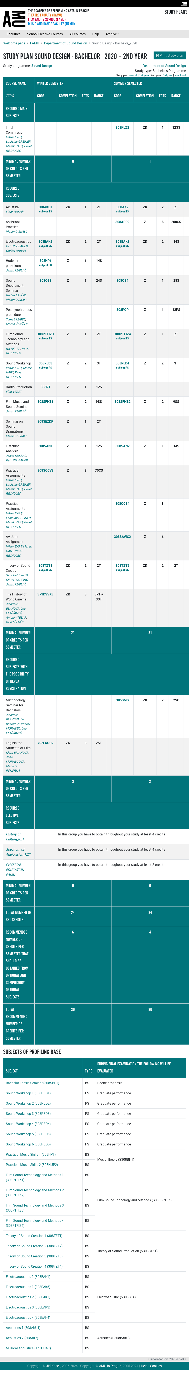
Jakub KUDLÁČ (16, 270)
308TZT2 (122, 565)
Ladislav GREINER (18, 141)
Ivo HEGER (13, 349)
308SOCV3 (46, 470)
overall (133, 75)
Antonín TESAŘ (16, 617)
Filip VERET (13, 392)
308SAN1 (45, 446)
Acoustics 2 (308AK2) (22, 1338)
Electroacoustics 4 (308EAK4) (28, 1317)
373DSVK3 (45, 594)
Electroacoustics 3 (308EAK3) (28, 1307)
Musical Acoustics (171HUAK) (28, 1348)
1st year (144, 75)
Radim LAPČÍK (16, 295)
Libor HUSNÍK (15, 212)
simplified (180, 75)
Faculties (13, 34)
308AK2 (122, 207)
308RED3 (45, 363)
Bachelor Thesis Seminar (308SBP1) (32, 1083)
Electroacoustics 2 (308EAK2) (28, 1297)
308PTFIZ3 (45, 334)
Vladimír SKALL (16, 232)
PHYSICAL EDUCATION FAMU (15, 869)
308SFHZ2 (122, 401)
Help (95, 34)
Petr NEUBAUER (17, 246)
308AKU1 (45, 207)
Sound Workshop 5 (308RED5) (28, 1134)
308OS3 (45, 280)
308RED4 (122, 363)
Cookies (156, 1366)
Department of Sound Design (65, 43)
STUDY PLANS (176, 12)
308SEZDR (45, 421)
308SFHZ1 (45, 401)
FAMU (34, 43)
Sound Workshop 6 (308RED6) (28, 1144)
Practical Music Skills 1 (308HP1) (31, 1154)
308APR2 (122, 222)
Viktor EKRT (13, 137)
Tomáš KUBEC (15, 319)
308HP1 (45, 260)
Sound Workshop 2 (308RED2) (28, 1103)
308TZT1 (45, 565)
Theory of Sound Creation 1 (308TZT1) (34, 1235)
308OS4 (122, 280)
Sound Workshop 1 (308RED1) (28, 1093)
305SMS (122, 700)
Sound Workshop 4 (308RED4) (28, 1123)
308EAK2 (45, 241)
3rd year (168, 75)
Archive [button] (111, 34)
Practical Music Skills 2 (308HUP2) (32, 1164)
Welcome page (14, 43)
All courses (77, 34)
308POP (122, 309)
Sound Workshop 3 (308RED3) (28, 1113)
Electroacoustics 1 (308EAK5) (28, 1287)
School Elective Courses (45, 34)
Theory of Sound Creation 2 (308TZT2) (34, 1246)
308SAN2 (122, 446)
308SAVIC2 (122, 536)
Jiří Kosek (53, 1366)
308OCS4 (122, 503)
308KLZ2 (122, 127)
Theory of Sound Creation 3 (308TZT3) (34, 1256)
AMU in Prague (110, 1366)
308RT (45, 387)
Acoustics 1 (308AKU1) (23, 1327)
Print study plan (169, 55)
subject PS (45, 367)
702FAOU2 (46, 743)
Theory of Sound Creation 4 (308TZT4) (34, 1266)
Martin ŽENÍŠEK (17, 324)
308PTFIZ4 (122, 334)
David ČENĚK (14, 622)
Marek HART (14, 146)
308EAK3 (122, 241)
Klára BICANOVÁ (17, 753)
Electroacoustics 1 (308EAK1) (28, 1276)
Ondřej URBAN (16, 251)
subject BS (45, 211)
